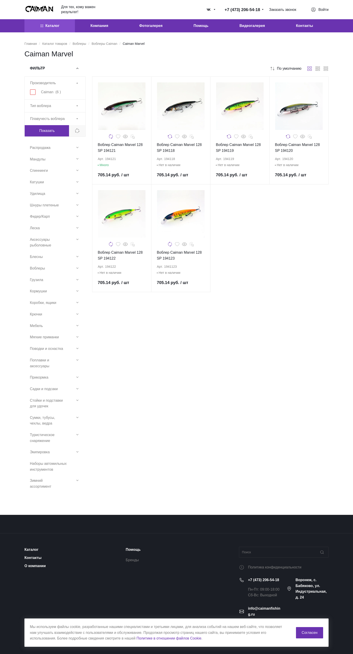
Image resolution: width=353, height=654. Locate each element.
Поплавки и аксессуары (39, 363)
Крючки (36, 314)
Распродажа (40, 148)
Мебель (36, 326)
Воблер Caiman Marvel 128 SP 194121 (120, 148)
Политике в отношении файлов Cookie (168, 638)
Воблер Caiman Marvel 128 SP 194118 (179, 148)
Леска (35, 228)
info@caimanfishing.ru (264, 611)
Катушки (37, 182)
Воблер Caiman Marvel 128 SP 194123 (179, 255)
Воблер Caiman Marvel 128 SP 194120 (297, 148)
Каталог (31, 549)
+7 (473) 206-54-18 (263, 580)
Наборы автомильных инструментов (48, 466)
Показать (47, 131)
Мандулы (37, 159)
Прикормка (39, 377)
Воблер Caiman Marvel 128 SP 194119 (238, 148)
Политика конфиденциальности (274, 567)
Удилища (37, 194)
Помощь (133, 549)
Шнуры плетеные (44, 205)
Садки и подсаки (44, 389)
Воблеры (37, 268)
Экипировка (40, 452)
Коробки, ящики (43, 303)
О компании (35, 566)
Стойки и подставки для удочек (46, 403)
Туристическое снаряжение (42, 438)
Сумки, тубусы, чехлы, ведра (42, 420)
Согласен (309, 633)
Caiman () (51, 92)
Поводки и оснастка (46, 349)
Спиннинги (39, 170)
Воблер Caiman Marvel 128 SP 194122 (120, 255)
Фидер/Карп (40, 216)
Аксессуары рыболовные (40, 242)
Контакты (32, 558)
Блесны (36, 257)
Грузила (36, 280)
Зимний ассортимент (40, 483)
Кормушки (38, 291)
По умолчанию (285, 68)
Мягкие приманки (44, 337)
